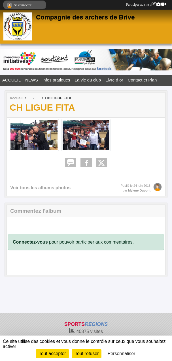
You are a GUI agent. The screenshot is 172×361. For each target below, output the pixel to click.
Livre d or (114, 80)
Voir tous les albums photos (40, 187)
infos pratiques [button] (56, 80)
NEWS (31, 80)
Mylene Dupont (139, 190)
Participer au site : (146, 5)
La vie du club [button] (88, 80)
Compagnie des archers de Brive (85, 17)
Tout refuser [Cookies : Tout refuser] (87, 353)
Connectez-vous (30, 242)
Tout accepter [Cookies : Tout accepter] (52, 353)
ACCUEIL (11, 80)
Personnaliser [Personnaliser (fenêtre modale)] (121, 353)
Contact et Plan (142, 80)
